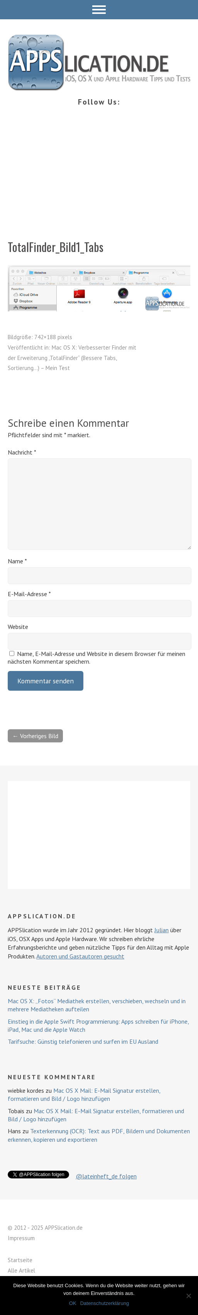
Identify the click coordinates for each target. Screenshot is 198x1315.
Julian (161, 930)
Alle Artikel (21, 1270)
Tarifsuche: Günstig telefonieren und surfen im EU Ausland (83, 1041)
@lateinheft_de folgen (106, 1176)
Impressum (21, 1238)
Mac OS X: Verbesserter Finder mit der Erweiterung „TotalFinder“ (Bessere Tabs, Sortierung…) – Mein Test (72, 358)
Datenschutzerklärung (104, 1303)
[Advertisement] (99, 181)
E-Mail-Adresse (29, 594)
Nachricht (22, 452)
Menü (99, 9)
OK (72, 1303)
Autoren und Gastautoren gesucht (80, 956)
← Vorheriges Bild (35, 736)
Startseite (20, 1260)
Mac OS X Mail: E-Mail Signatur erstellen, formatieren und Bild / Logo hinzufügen (84, 1094)
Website (18, 626)
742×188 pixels (53, 337)
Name (17, 561)
